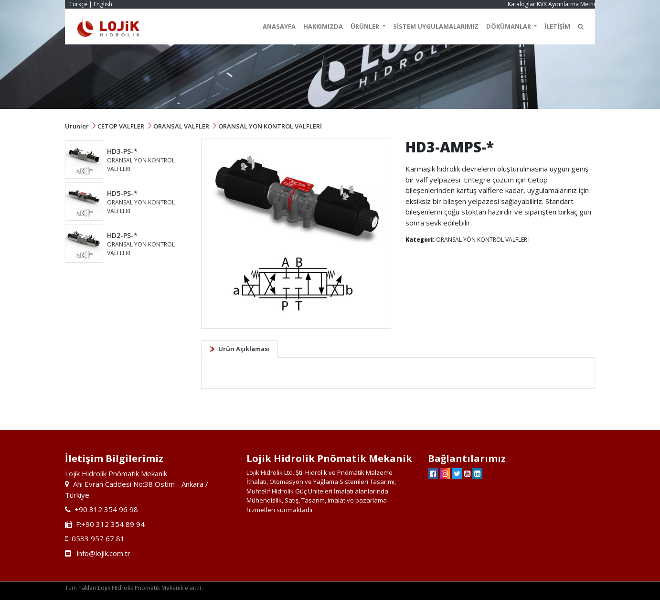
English (103, 4)
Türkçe (78, 4)
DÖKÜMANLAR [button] (509, 26)
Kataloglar (521, 4)
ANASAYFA (279, 26)
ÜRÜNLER (366, 26)
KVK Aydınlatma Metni (566, 4)
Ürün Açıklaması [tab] (244, 348)
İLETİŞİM (557, 26)
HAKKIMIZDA (323, 26)
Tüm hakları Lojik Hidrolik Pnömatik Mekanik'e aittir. (134, 588)
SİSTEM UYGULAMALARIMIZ (436, 26)
